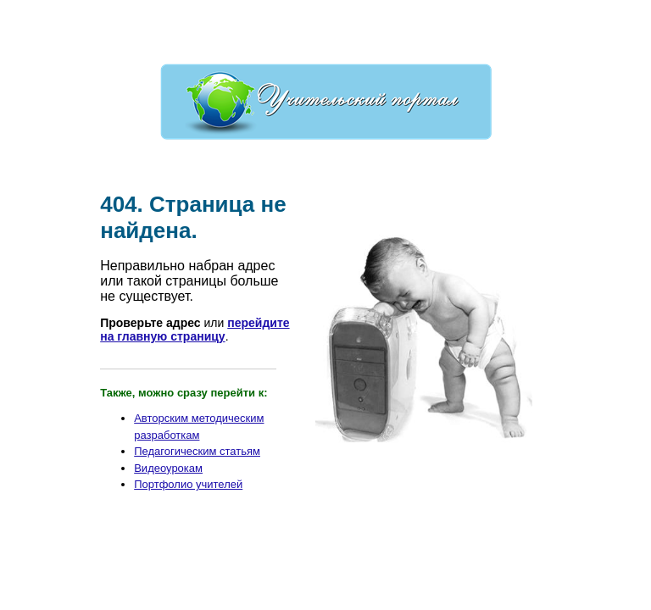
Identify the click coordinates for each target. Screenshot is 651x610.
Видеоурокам (168, 468)
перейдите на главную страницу (194, 329)
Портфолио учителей (188, 484)
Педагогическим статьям (197, 451)
